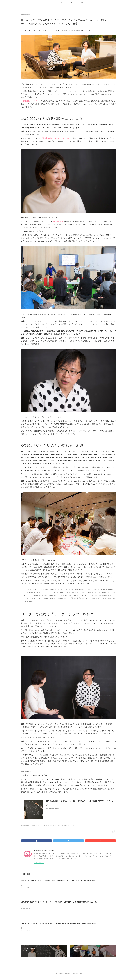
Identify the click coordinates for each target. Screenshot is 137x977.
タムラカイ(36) (72, 825)
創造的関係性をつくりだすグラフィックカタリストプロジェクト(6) (39, 825)
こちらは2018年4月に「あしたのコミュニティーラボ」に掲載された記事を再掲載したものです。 (52, 885)
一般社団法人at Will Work (31, 101)
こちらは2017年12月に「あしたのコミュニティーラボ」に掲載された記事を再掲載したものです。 (52, 906)
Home (53, 3)
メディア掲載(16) (62, 825)
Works (83, 3)
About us (63, 3)
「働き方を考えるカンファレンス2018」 (56, 138)
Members (74, 3)
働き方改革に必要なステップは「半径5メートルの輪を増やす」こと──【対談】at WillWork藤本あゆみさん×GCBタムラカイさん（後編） (72, 880)
